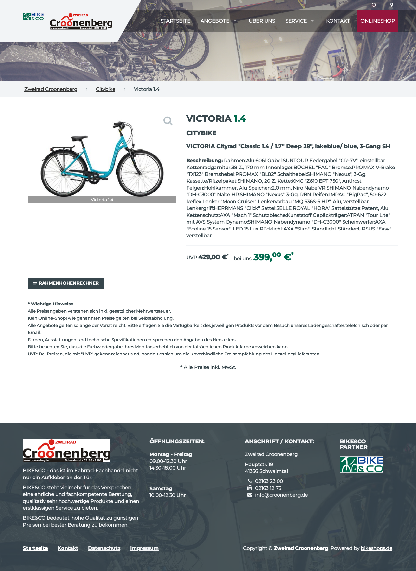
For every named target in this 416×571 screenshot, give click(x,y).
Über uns (262, 21)
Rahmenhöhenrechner (66, 283)
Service (296, 21)
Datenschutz (104, 548)
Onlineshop (377, 21)
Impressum (144, 548)
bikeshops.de (376, 548)
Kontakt (338, 21)
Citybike (105, 89)
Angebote (215, 21)
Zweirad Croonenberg (50, 89)
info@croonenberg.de (281, 495)
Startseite (175, 21)
